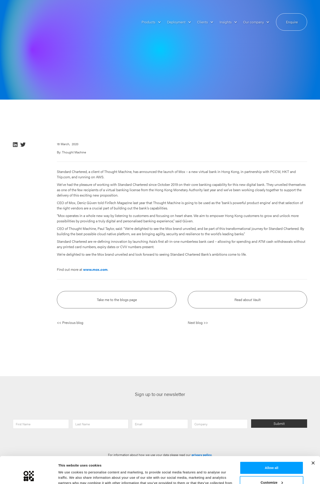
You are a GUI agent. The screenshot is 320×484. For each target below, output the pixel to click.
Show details (68, 475)
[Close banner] (313, 437)
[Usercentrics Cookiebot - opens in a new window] (28, 475)
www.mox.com (95, 269)
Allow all (271, 442)
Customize (272, 457)
